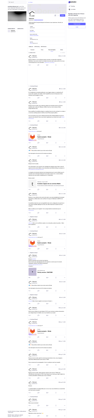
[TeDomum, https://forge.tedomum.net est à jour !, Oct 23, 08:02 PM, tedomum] (47, 117)
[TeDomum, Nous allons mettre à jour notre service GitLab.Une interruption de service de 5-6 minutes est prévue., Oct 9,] (47, 269)
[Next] (64, 53)
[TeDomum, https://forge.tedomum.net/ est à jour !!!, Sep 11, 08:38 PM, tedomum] (47, 311)
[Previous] (61, 53)
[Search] (17, 2)
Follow (62, 15)
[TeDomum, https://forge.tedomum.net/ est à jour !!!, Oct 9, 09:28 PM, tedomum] (47, 223)
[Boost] (38, 65)
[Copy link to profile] (55, 15)
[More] (64, 65)
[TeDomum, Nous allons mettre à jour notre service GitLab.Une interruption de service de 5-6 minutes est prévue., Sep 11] (47, 328)
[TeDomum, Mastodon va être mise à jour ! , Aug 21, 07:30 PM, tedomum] (47, 396)
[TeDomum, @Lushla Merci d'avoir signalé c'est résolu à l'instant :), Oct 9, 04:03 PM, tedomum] (47, 282)
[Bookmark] (56, 65)
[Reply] (30, 65)
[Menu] (58, 15)
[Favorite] (47, 65)
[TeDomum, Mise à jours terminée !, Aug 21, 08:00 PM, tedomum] (47, 384)
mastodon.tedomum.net (38, 20)
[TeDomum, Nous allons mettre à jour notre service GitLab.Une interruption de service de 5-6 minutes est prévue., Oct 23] (47, 134)
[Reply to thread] (30, 80)
